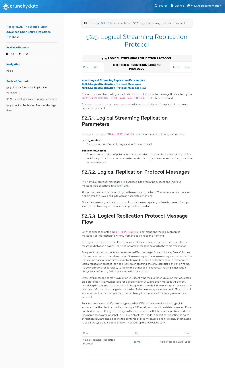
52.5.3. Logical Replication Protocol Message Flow (114, 87)
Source (163, 5)
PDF (12, 54)
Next (187, 67)
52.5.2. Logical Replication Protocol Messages (31, 99)
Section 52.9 (120, 185)
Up (95, 67)
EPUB (26, 54)
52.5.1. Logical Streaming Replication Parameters (113, 80)
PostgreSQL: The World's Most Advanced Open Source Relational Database (28, 32)
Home (9, 70)
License (179, 5)
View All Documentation (206, 5)
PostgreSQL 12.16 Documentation (111, 23)
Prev (85, 67)
